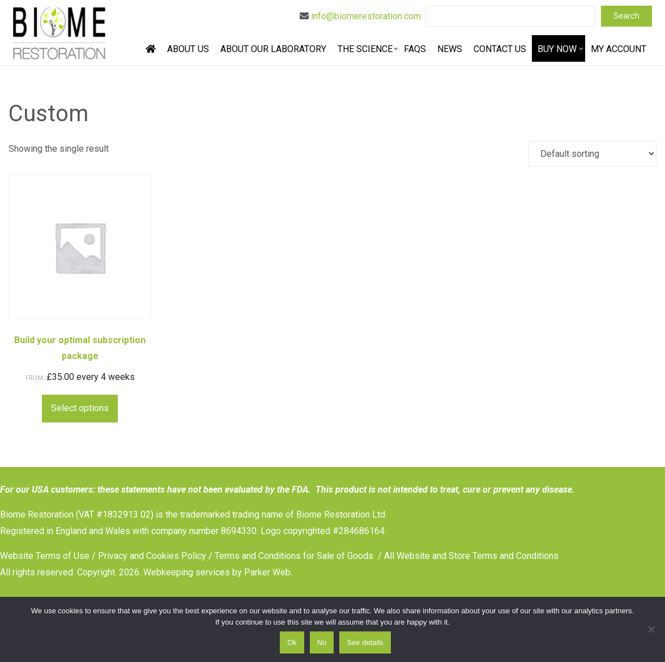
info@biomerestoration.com (366, 16)
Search (626, 16)
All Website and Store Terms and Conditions (471, 555)
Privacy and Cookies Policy (152, 555)
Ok (292, 642)
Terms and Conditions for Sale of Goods (294, 555)
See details (365, 642)
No (322, 642)
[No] (651, 629)
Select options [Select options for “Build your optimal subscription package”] (80, 408)
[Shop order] (592, 153)
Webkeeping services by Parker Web (217, 572)
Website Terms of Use (44, 555)
